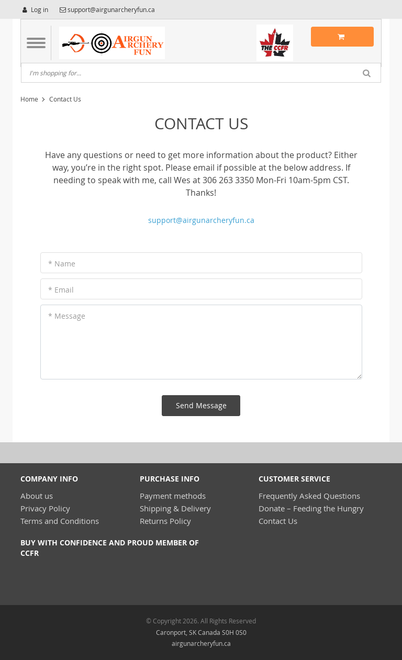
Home (29, 99)
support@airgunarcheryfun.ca (201, 220)
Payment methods (173, 495)
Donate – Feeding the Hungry (311, 508)
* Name (61, 264)
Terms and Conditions (59, 521)
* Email (61, 290)
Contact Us (278, 521)
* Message (66, 316)
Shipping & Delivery (175, 508)
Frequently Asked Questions (309, 495)
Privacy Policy (45, 508)
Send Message (201, 405)
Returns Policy (165, 521)
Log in (34, 9)
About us (36, 495)
